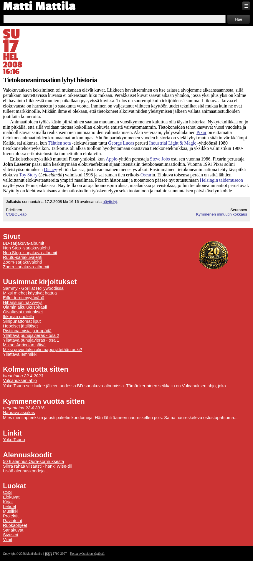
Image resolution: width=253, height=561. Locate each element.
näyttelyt (110, 201)
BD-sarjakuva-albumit (23, 243)
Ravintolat (12, 520)
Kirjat (8, 501)
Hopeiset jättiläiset (20, 326)
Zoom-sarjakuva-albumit (26, 266)
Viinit (7, 539)
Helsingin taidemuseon (221, 180)
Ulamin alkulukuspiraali (25, 307)
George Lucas (121, 142)
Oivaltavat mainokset (23, 312)
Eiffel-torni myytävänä (23, 297)
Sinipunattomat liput (22, 321)
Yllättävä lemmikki (20, 354)
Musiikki (10, 511)
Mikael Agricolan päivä (24, 344)
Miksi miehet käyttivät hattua (30, 293)
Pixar (201, 132)
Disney (50, 169)
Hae (238, 19)
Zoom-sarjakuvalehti (22, 262)
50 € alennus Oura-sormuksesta (33, 461)
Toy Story (28, 174)
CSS (7, 492)
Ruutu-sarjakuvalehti (22, 257)
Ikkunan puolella (18, 316)
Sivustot (10, 534)
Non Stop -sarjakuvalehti (26, 248)
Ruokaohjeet (15, 525)
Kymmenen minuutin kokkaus (221, 214)
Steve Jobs (160, 158)
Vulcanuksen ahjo (20, 380)
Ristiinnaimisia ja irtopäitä (27, 330)
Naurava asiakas (19, 412)
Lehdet (9, 506)
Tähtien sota (59, 142)
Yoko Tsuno (14, 439)
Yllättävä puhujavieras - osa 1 (31, 340)
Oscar (145, 174)
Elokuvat (11, 497)
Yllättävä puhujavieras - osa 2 (31, 335)
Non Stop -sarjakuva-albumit (30, 252)
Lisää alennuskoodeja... (25, 471)
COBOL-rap (16, 214)
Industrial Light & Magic (172, 142)
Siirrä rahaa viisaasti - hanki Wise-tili (37, 466)
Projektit (11, 516)
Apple (111, 158)
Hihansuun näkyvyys (22, 302)
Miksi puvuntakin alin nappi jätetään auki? (42, 349)
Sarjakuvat (13, 530)
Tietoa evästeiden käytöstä (87, 553)
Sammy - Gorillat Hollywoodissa (33, 288)
